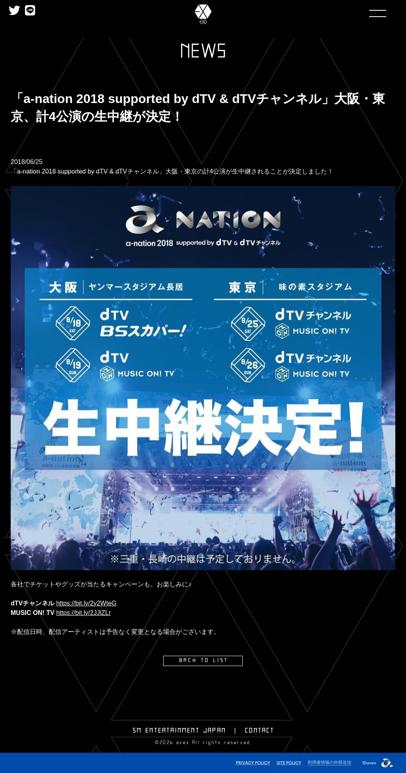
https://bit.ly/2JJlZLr (83, 612)
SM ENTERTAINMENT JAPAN (179, 730)
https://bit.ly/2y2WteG (86, 603)
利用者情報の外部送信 (329, 761)
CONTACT (259, 730)
